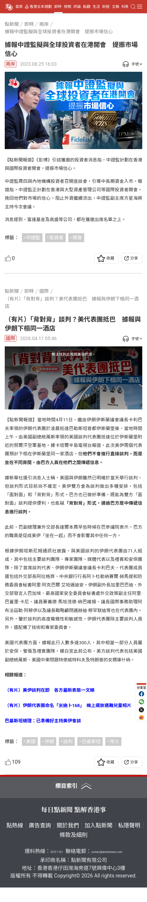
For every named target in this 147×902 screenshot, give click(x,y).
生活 (96, 6)
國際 (10, 338)
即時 (57, 6)
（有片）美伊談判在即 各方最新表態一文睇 (49, 704)
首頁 (19, 6)
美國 (31, 755)
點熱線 (14, 840)
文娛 (115, 6)
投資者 (56, 237)
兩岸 (10, 64)
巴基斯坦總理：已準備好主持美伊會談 (43, 735)
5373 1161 (56, 866)
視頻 (67, 6)
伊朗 (49, 755)
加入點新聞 (98, 840)
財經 (106, 6)
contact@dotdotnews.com (106, 866)
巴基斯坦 (91, 755)
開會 (77, 237)
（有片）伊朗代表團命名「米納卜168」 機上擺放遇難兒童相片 (68, 720)
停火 (114, 755)
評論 (77, 6)
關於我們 (68, 840)
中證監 (33, 237)
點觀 (86, 6)
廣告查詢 (40, 840)
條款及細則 (74, 849)
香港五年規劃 (41, 6)
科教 (125, 6)
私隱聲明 (129, 840)
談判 (68, 755)
